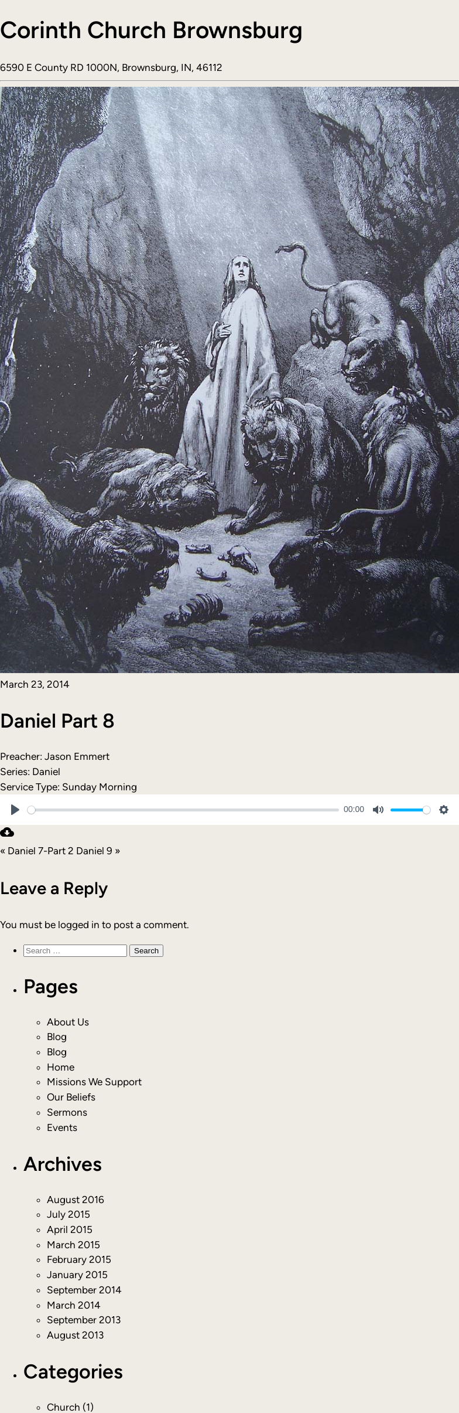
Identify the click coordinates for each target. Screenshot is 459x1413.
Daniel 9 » (98, 851)
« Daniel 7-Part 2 (37, 851)
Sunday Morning (99, 787)
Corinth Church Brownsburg (151, 30)
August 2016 (75, 1199)
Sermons (67, 1112)
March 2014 (74, 1305)
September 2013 (84, 1320)
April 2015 (70, 1229)
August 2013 (75, 1335)
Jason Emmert (76, 756)
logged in (79, 924)
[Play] (15, 809)
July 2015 (68, 1214)
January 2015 (77, 1274)
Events (62, 1127)
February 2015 (79, 1259)
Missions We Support (94, 1082)
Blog (57, 1036)
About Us (68, 1022)
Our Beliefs (71, 1097)
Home (60, 1067)
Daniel (46, 771)
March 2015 (73, 1245)
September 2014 (84, 1290)
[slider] (183, 810)
